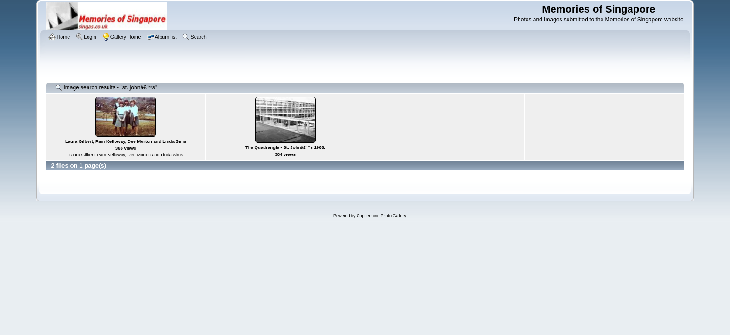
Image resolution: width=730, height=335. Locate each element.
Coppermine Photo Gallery (381, 216)
